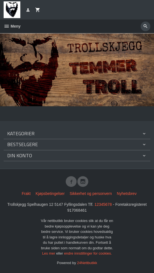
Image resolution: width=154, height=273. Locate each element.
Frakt (26, 193)
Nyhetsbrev (127, 193)
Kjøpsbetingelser (50, 193)
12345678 (103, 204)
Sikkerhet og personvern (91, 193)
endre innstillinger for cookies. (88, 253)
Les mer (49, 253)
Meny (12, 26)
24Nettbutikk (87, 263)
